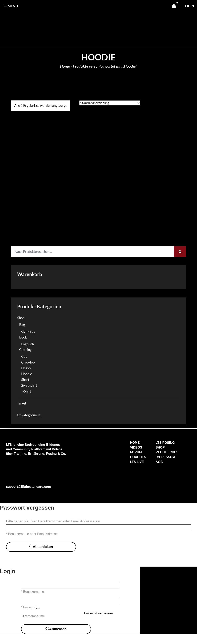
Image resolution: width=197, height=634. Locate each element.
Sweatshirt (29, 385)
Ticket (21, 403)
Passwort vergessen (98, 613)
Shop (20, 318)
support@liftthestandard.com (28, 486)
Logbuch (27, 344)
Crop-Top (28, 362)
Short (25, 380)
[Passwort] (70, 601)
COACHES (138, 457)
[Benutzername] (70, 585)
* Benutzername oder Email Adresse (32, 534)
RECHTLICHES (167, 452)
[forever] (22, 616)
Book (23, 337)
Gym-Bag (28, 331)
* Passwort (28, 607)
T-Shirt (26, 391)
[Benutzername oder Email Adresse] (98, 527)
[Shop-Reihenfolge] (109, 102)
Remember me (34, 616)
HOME (135, 442)
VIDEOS (136, 447)
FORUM (136, 452)
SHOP (160, 447)
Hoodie (26, 374)
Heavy (26, 368)
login (189, 6)
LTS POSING (165, 442)
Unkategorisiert (28, 415)
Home (65, 66)
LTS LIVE (137, 462)
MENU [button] (11, 6)
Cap (24, 356)
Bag (22, 325)
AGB (159, 462)
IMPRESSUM (165, 457)
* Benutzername (32, 591)
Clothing (25, 350)
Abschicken (41, 547)
